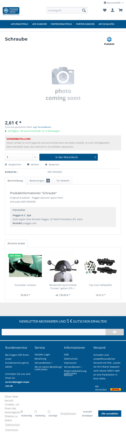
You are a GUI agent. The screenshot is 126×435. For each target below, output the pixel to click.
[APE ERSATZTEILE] (19, 24)
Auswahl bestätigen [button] (87, 413)
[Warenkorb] (120, 10)
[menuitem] (67, 10)
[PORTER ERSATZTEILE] (61, 24)
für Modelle (63, 180)
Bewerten (52, 164)
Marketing (40, 414)
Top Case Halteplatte (100, 285)
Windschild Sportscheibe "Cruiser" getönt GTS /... (63, 286)
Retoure (68, 375)
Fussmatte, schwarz (25, 285)
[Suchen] (84, 10)
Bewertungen (40, 180)
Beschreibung (15, 180)
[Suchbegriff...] (67, 10)
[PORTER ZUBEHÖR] (85, 24)
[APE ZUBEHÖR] (39, 24)
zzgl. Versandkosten (42, 127)
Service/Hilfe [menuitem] (112, 2)
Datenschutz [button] (12, 424)
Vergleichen (13, 164)
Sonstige (52, 414)
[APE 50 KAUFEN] (106, 24)
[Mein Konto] (112, 10)
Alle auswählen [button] (109, 413)
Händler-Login (42, 354)
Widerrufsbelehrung (75, 371)
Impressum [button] (11, 429)
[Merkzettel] (104, 10)
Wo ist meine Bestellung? (48, 366)
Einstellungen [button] (68, 413)
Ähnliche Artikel (16, 243)
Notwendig (26, 414)
